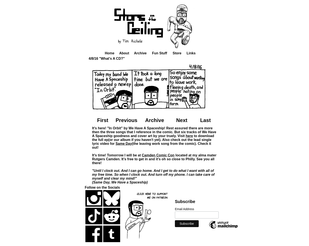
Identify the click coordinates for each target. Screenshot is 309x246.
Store (177, 53)
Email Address (184, 209)
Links (191, 53)
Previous (126, 120)
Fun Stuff (159, 53)
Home (109, 53)
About (124, 53)
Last (205, 120)
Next (181, 120)
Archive (140, 53)
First (102, 120)
